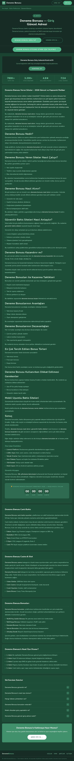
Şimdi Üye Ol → (37, 738)
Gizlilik (49, 754)
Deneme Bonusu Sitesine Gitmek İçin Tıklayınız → (37, 49)
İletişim (69, 754)
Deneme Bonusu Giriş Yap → (26, 40)
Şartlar (62, 754)
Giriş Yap (57, 3)
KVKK (55, 754)
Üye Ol (67, 3)
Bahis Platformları (14, 8)
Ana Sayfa (5, 8)
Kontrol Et (37, 68)
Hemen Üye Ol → (52, 40)
